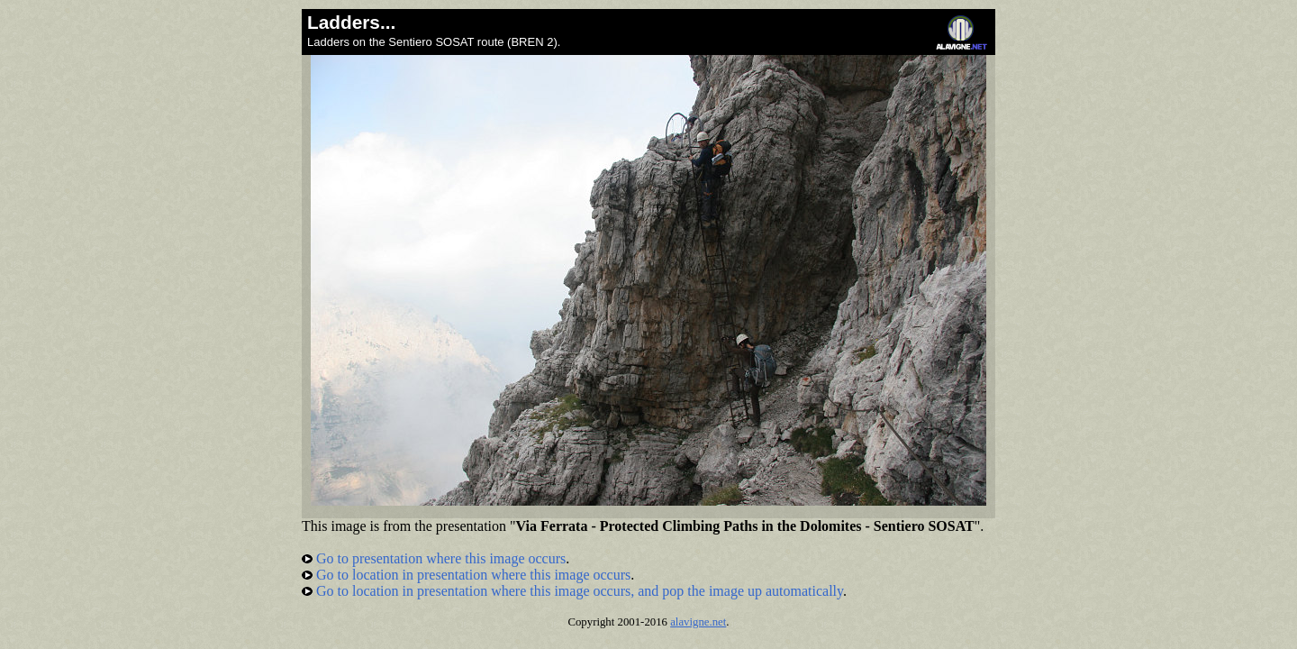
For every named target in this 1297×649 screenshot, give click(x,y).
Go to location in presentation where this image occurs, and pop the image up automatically (572, 591)
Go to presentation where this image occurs (434, 558)
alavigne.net (698, 622)
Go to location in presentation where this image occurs (466, 574)
